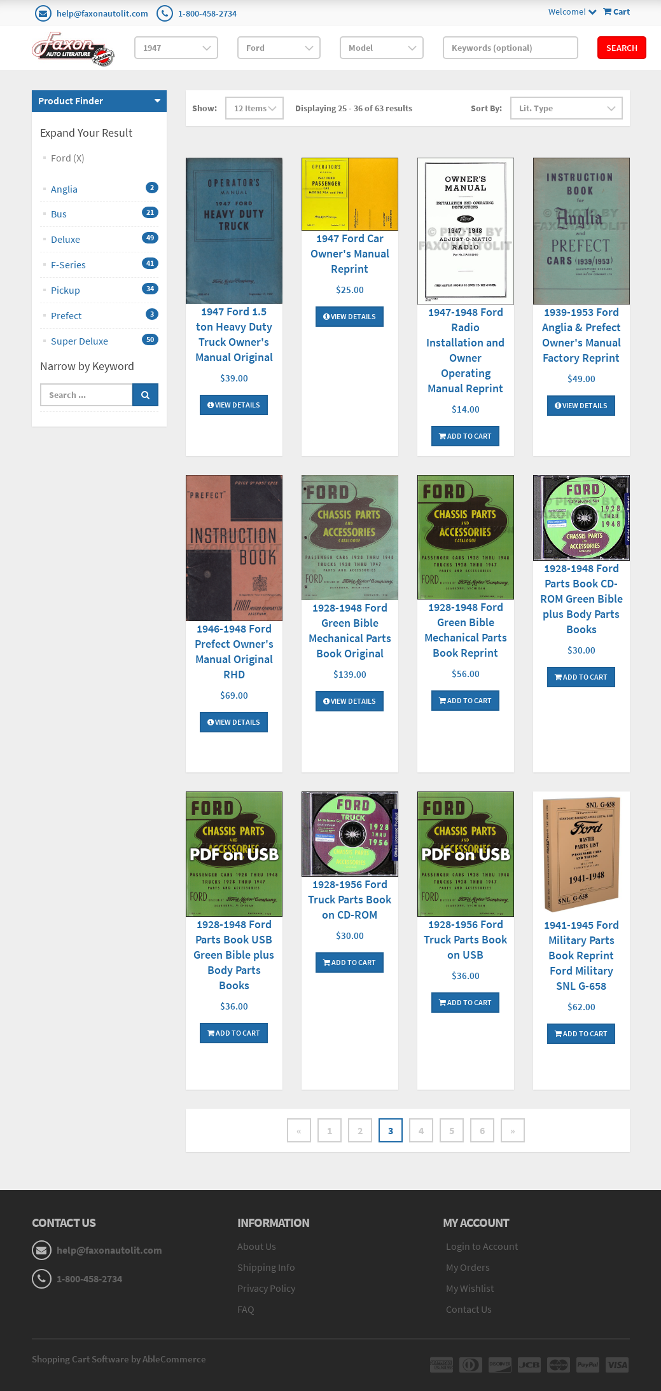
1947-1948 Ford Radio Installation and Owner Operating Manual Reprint (465, 350)
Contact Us (469, 1309)
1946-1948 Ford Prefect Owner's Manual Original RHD (234, 651)
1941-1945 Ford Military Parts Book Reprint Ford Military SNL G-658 (581, 955)
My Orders (468, 1267)
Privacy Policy (266, 1288)
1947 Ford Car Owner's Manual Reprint (349, 253)
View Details (233, 404)
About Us (256, 1246)
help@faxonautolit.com (102, 13)
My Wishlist (470, 1288)
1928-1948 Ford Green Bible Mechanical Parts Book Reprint (465, 630)
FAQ (245, 1309)
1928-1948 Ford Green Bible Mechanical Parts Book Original (350, 630)
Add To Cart (465, 436)
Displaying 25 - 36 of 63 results (353, 108)
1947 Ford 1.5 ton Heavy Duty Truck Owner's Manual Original (234, 334)
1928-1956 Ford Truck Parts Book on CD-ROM (349, 899)
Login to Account (482, 1246)
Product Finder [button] (70, 100)
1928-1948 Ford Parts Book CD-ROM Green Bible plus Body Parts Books (581, 598)
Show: (204, 108)
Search (621, 47)
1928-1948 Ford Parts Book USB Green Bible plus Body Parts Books (233, 954)
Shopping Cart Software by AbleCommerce (119, 1359)
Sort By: (486, 108)
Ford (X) (68, 157)
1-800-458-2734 (207, 13)
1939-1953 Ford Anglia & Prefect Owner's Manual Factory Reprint (581, 335)
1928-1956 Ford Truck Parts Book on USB (465, 939)
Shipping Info (266, 1267)
